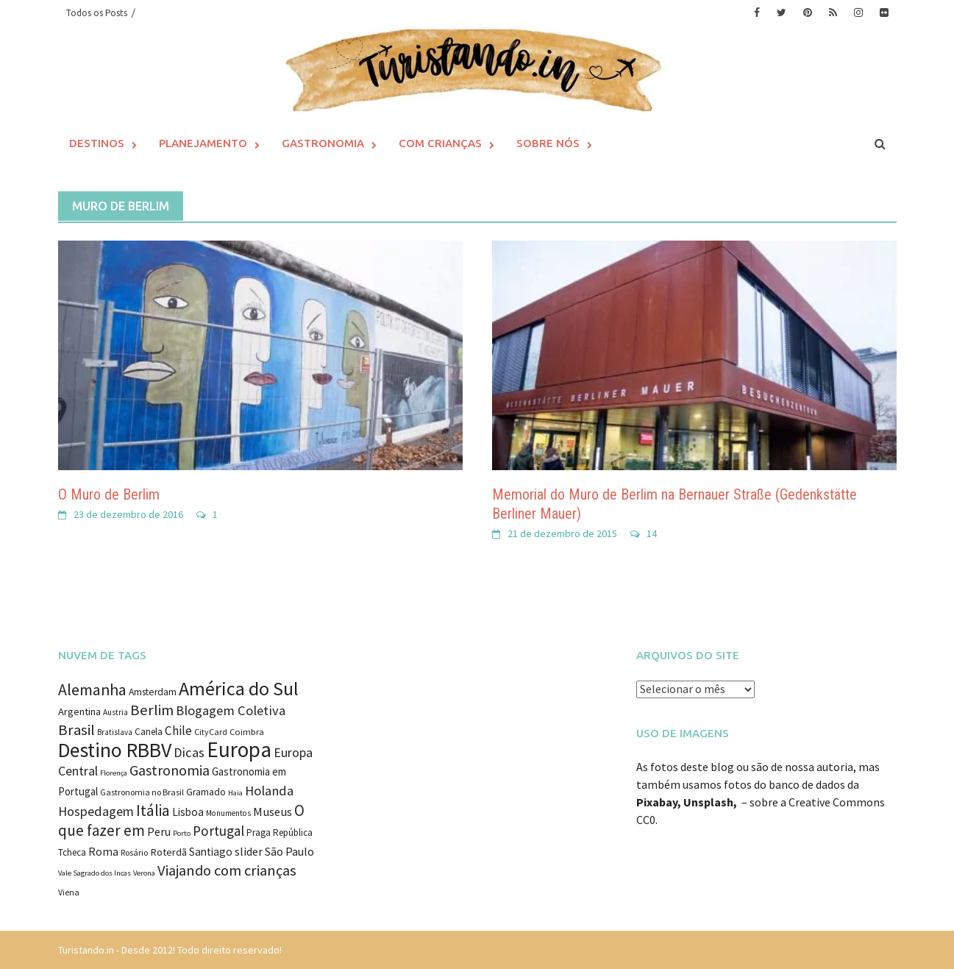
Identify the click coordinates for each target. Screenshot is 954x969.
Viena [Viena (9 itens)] (68, 892)
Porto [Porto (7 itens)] (182, 833)
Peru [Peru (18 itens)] (159, 831)
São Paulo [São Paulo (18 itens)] (289, 851)
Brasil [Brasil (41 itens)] (76, 729)
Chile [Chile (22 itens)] (178, 731)
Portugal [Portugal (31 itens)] (218, 831)
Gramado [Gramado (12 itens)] (206, 792)
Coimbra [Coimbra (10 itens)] (246, 731)
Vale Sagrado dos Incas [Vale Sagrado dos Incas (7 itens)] (94, 873)
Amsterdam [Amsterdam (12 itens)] (153, 692)
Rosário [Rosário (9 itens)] (134, 852)
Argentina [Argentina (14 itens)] (79, 711)
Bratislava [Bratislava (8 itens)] (114, 732)
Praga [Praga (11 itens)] (258, 832)
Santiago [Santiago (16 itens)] (210, 852)
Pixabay (656, 802)
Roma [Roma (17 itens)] (103, 852)
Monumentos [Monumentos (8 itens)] (228, 813)
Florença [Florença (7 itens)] (113, 773)
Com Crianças (440, 143)
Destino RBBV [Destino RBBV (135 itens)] (114, 750)
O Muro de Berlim (109, 494)
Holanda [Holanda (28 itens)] (269, 790)
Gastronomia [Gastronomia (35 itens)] (169, 770)
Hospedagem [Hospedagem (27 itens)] (96, 811)
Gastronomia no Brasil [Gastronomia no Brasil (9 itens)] (142, 792)
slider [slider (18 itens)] (249, 851)
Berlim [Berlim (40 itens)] (152, 710)
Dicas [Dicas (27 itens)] (189, 752)
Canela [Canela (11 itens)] (149, 731)
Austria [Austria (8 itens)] (115, 712)
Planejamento (203, 143)
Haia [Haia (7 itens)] (235, 793)
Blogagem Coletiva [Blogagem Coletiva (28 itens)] (230, 710)
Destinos (96, 143)
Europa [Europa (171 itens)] (239, 749)
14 (652, 533)
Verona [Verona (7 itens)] (144, 873)
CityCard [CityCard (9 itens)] (210, 731)
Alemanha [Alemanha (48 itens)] (92, 690)
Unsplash (708, 802)
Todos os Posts (96, 13)
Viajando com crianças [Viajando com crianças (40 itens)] (226, 870)
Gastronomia (323, 143)
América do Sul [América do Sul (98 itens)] (239, 688)
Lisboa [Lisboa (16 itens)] (188, 812)
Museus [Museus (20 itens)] (272, 812)
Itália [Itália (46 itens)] (153, 810)
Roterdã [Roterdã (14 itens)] (168, 852)
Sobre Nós (548, 143)
